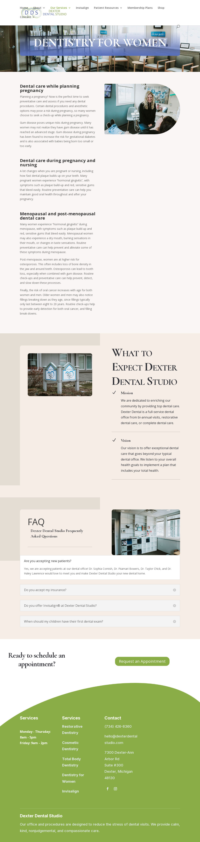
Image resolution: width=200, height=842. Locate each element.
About (37, 8)
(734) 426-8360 (118, 726)
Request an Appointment (142, 661)
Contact (25, 17)
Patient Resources (106, 8)
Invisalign (82, 8)
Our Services (58, 8)
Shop (161, 8)
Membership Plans (140, 8)
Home (24, 8)
